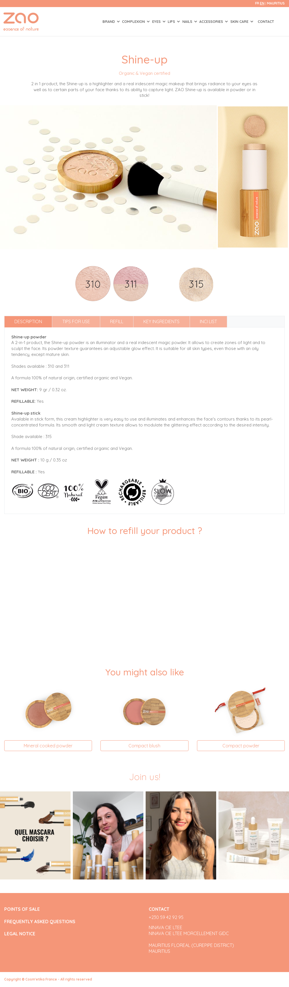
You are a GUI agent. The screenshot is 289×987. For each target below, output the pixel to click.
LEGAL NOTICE (19, 933)
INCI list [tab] (208, 321)
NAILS (187, 21)
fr (257, 3)
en (262, 3)
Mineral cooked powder (48, 746)
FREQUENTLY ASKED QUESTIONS (39, 921)
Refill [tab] (116, 321)
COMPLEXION (134, 21)
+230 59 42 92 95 (166, 917)
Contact (266, 21)
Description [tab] (28, 321)
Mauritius (276, 3)
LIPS (172, 21)
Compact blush (144, 746)
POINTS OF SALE (22, 909)
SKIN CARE (239, 21)
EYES (157, 21)
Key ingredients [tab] (161, 321)
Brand (109, 21)
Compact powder (240, 746)
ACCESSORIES (211, 21)
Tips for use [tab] (76, 321)
